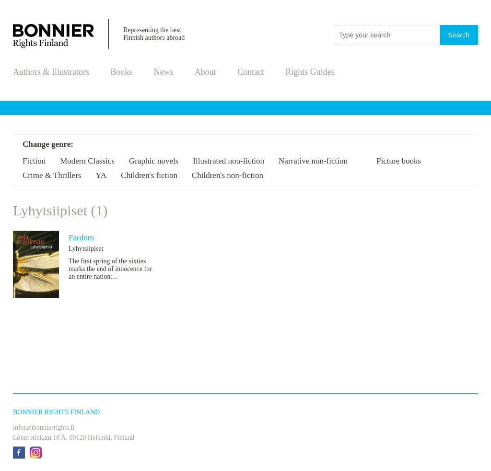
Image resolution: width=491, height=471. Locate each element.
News (164, 72)
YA (100, 175)
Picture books (398, 160)
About (205, 72)
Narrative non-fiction (313, 160)
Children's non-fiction (227, 175)
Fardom (81, 237)
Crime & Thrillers (52, 175)
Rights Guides (310, 72)
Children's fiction (149, 175)
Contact (250, 72)
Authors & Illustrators (51, 72)
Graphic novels (153, 160)
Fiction (34, 160)
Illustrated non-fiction (228, 160)
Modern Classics (87, 160)
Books (121, 72)
